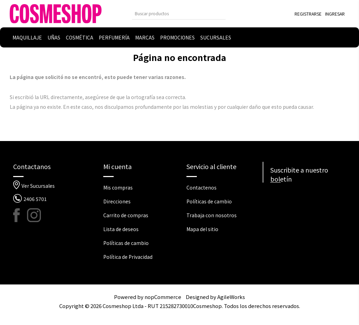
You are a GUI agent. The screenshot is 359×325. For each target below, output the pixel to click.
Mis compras (118, 187)
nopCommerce (163, 296)
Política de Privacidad (127, 256)
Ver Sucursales (38, 185)
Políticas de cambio (126, 242)
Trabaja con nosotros (211, 215)
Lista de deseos (121, 229)
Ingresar (335, 14)
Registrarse (308, 14)
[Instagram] (34, 215)
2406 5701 (35, 198)
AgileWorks (231, 296)
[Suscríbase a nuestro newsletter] (308, 195)
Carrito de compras (125, 215)
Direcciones (117, 201)
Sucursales (215, 37)
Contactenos (201, 187)
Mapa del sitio (202, 229)
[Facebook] (20, 215)
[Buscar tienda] (173, 13)
